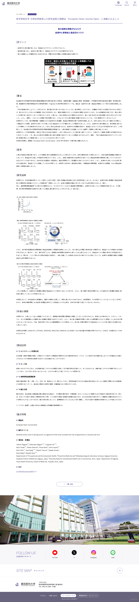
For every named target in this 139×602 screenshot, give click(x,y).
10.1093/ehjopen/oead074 (25, 471)
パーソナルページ (67, 595)
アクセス (43, 596)
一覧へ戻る (69, 484)
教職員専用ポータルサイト (87, 595)
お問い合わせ (53, 596)
